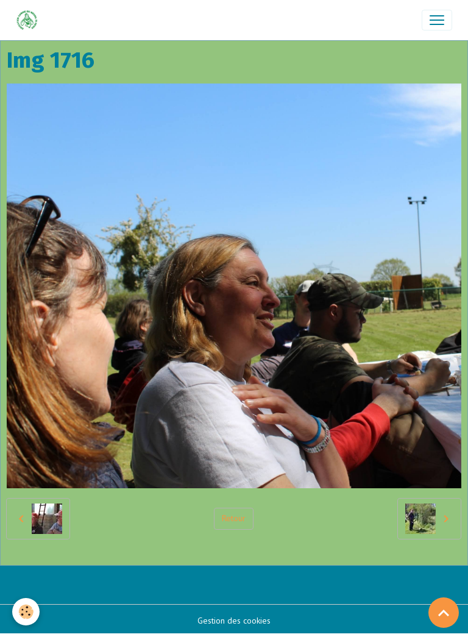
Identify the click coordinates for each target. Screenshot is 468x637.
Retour (234, 518)
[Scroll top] (443, 612)
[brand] (29, 20)
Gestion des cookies (234, 620)
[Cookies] (26, 611)
